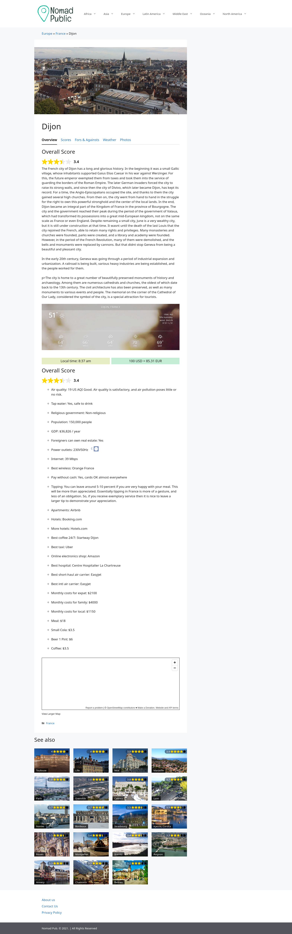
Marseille (158, 770)
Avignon (158, 854)
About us (48, 900)
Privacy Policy (52, 912)
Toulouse (41, 770)
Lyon (156, 798)
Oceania (209, 13)
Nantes (40, 826)
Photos (125, 140)
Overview (49, 140)
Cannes (118, 798)
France (60, 33)
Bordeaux (80, 826)
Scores (66, 140)
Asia (110, 13)
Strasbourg (120, 826)
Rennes (118, 882)
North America (236, 13)
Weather (109, 140)
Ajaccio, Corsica (162, 826)
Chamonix (81, 882)
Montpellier (81, 854)
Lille (77, 770)
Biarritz (118, 854)
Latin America (156, 13)
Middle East (184, 13)
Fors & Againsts (87, 140)
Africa (92, 13)
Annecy (40, 882)
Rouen (39, 854)
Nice (116, 770)
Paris (39, 798)
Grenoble (80, 798)
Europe (130, 13)
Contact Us (50, 906)
